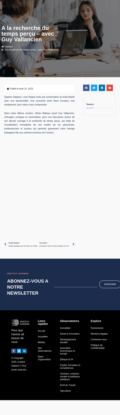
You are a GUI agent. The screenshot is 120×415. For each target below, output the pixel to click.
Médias (41, 342)
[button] (86, 88)
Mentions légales (99, 334)
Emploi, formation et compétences (70, 366)
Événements (97, 328)
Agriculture (65, 391)
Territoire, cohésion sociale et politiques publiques (70, 376)
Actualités (43, 336)
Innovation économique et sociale (67, 351)
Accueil (41, 331)
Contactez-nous (99, 339)
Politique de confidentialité (98, 346)
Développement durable (68, 341)
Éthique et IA (66, 359)
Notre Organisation (44, 358)
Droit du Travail (67, 385)
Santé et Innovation (70, 334)
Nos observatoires (44, 349)
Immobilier (65, 328)
